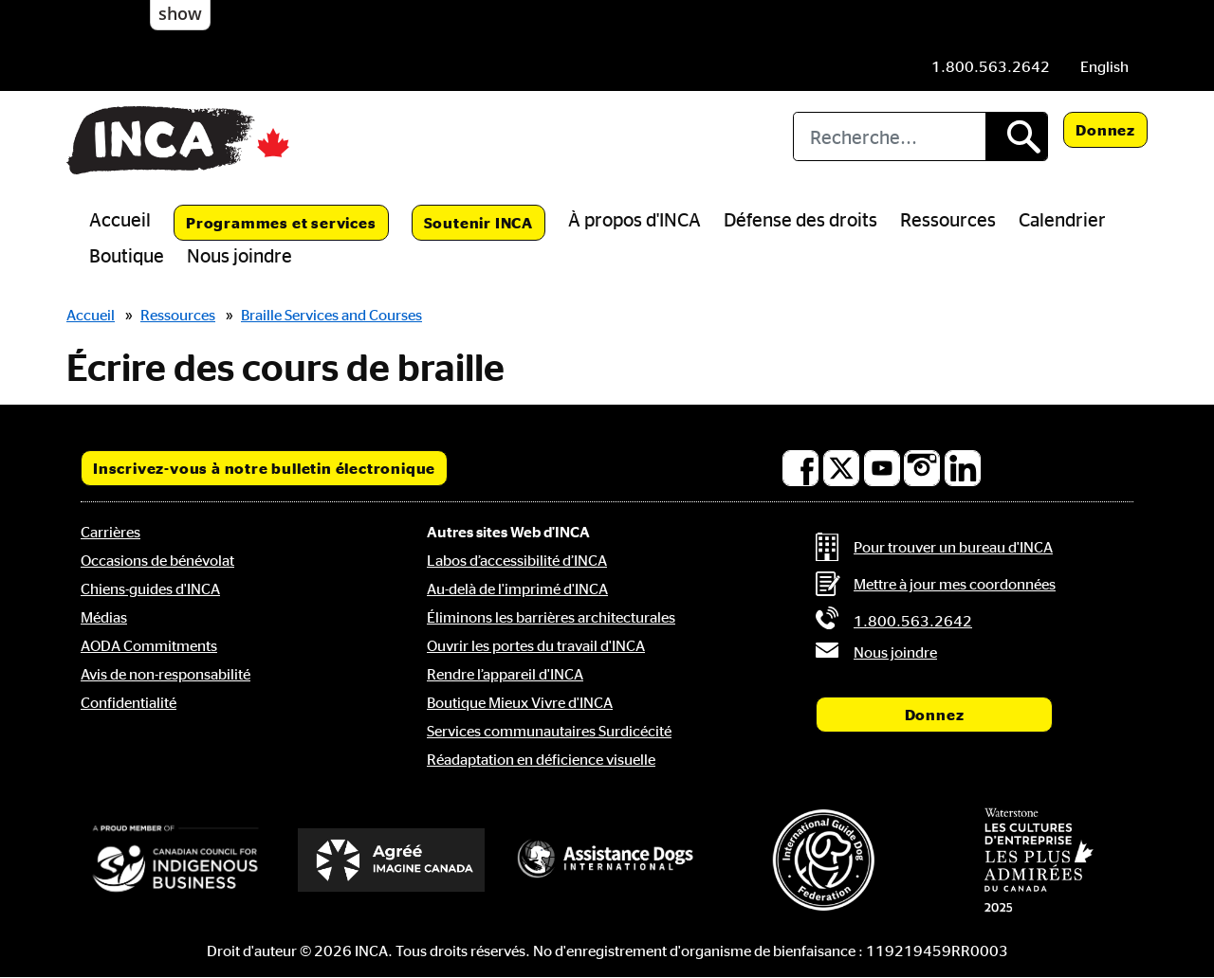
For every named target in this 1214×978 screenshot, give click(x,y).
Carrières (110, 531)
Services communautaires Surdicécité (549, 730)
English (1104, 66)
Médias (104, 616)
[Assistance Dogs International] (607, 859)
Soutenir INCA (478, 222)
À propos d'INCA (634, 218)
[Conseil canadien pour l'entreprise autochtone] (175, 859)
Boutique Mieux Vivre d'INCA (520, 702)
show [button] (180, 13)
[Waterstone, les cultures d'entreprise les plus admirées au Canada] (1038, 860)
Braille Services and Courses (331, 314)
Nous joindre (239, 254)
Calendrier (1062, 218)
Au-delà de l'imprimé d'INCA (517, 588)
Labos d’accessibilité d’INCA (517, 560)
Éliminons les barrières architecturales (551, 616)
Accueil (120, 218)
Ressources (948, 218)
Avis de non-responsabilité (165, 673)
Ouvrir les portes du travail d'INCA (536, 645)
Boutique (126, 254)
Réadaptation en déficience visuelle (541, 759)
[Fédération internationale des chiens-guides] (823, 860)
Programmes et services (281, 222)
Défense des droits (800, 218)
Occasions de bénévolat (157, 560)
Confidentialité (128, 702)
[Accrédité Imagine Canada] (392, 860)
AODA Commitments (149, 645)
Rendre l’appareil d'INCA (505, 673)
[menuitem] (1104, 66)
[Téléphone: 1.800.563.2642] (990, 66)
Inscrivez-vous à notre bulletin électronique (264, 468)
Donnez (1105, 129)
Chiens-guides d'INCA (150, 588)
